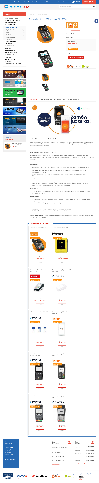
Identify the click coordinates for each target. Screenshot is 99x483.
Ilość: (69, 53)
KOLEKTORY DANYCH (10, 55)
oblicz (77, 66)
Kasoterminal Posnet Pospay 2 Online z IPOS (38, 270)
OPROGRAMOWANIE (10, 41)
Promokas (17, 6)
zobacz (40, 262)
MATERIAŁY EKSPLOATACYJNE (13, 64)
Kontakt (60, 1)
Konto (78, 1)
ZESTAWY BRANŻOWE (10, 22)
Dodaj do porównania (73, 62)
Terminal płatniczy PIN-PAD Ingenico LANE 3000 (37, 354)
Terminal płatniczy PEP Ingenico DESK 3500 (17, 144)
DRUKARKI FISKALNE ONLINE (13, 20)
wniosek (92, 66)
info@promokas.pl (56, 464)
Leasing (54, 1)
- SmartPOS (15, 32)
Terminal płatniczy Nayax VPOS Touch (60, 228)
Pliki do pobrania (59, 99)
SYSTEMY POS (8, 43)
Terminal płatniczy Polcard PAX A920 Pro (60, 312)
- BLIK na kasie (15, 39)
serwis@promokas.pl (80, 463)
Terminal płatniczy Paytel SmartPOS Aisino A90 (61, 270)
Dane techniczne (46, 99)
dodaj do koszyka (77, 57)
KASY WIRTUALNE (10, 25)
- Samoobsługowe (15, 36)
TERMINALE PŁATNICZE (11, 27)
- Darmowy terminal (15, 29)
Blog (64, 1)
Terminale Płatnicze (47, 1)
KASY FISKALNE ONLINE (11, 18)
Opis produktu (34, 99)
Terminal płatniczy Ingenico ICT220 (39, 396)
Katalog (5, 1)
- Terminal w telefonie (15, 37)
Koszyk (89, 2)
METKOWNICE (8, 61)
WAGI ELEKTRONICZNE (11, 52)
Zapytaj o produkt (73, 99)
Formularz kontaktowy (10, 459)
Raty (29, 1)
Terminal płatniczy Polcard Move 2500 (60, 354)
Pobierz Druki (24, 1)
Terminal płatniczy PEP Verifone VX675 (38, 228)
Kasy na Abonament (36, 1)
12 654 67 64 (58, 453)
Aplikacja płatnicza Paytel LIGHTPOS (39, 312)
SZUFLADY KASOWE (10, 59)
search (94, 6)
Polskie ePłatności (75, 30)
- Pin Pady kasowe (15, 31)
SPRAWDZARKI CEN (10, 50)
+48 (59, 456)
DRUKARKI (8, 48)
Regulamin (16, 1)
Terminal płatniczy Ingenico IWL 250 (60, 396)
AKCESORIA (8, 57)
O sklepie (11, 1)
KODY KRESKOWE (9, 46)
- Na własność (15, 34)
